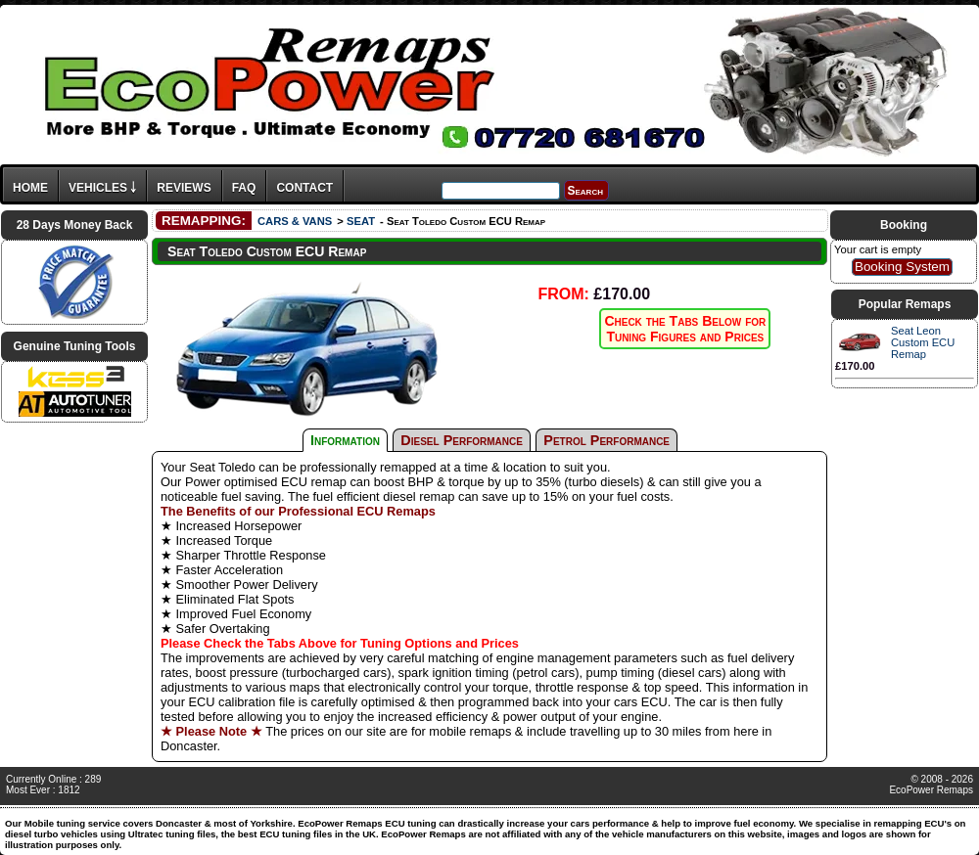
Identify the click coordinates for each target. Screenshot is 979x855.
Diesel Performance (461, 440)
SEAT (361, 221)
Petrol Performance (606, 440)
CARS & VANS (294, 221)
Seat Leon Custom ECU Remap (923, 342)
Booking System (902, 266)
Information (345, 440)
